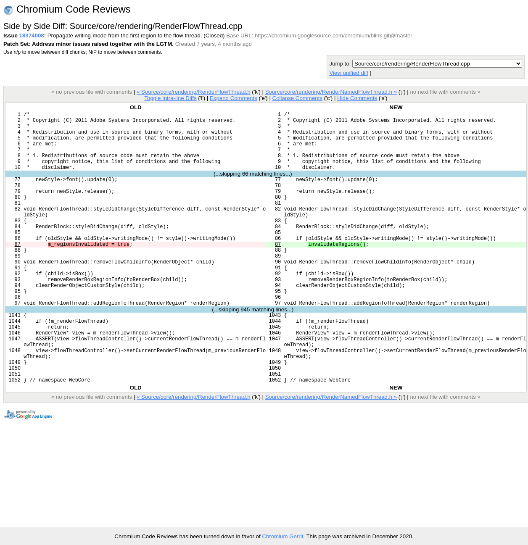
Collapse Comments (297, 98)
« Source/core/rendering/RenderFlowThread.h (194, 92)
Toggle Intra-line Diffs (170, 98)
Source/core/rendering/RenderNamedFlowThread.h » (331, 92)
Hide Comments (357, 98)
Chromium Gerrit (282, 536)
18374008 (31, 35)
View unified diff (348, 73)
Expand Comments (233, 98)
